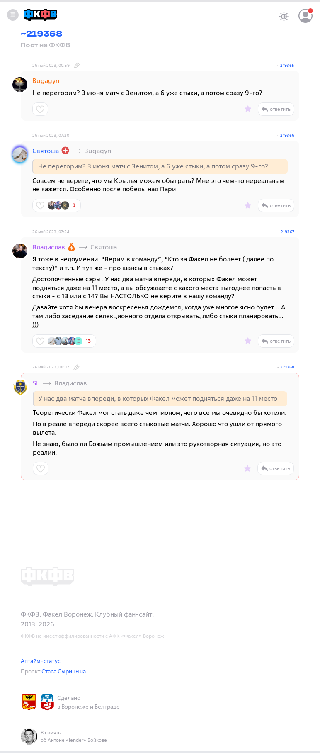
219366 (287, 135)
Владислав (48, 246)
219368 (287, 367)
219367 (287, 231)
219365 (287, 65)
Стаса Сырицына (63, 671)
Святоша (45, 150)
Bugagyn (46, 80)
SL (36, 382)
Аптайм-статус (41, 661)
